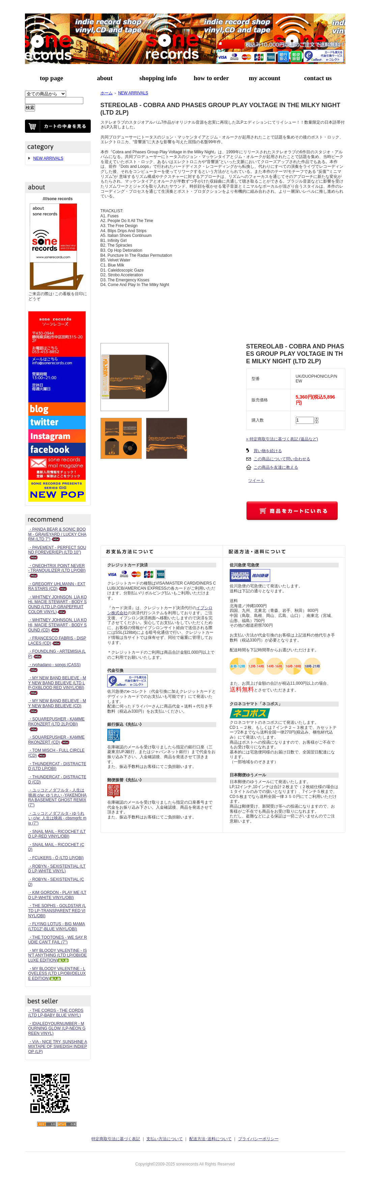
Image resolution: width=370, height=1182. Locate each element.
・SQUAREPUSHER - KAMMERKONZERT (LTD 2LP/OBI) (56, 724)
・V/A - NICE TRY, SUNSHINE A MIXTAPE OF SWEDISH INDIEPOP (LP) (57, 1046)
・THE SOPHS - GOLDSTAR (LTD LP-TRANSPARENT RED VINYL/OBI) (57, 910)
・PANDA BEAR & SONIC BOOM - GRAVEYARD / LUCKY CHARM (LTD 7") (57, 534)
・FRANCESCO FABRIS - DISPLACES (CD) (57, 641)
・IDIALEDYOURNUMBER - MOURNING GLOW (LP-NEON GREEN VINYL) (57, 1028)
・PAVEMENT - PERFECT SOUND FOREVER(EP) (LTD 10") (57, 552)
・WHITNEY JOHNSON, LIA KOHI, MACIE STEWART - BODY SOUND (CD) (57, 625)
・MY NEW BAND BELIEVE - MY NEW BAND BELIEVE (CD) (57, 705)
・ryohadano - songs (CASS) (54, 667)
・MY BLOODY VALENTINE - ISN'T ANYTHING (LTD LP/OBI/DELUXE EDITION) (57, 955)
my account (264, 78)
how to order (211, 78)
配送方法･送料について (210, 1139)
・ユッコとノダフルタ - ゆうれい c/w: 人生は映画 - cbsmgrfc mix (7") (57, 818)
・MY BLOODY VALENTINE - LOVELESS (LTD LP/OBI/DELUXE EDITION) (57, 973)
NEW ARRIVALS (48, 158)
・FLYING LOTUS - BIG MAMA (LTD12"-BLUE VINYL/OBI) (56, 926)
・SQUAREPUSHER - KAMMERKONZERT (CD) (56, 740)
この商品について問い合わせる (282, 459)
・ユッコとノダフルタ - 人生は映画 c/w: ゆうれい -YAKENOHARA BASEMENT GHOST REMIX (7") (57, 797)
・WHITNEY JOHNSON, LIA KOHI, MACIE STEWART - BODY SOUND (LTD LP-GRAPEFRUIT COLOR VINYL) (57, 604)
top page (51, 78)
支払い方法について (164, 1139)
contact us (318, 78)
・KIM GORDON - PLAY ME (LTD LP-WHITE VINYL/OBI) (57, 895)
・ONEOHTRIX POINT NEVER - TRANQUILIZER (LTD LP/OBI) (57, 570)
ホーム (107, 93)
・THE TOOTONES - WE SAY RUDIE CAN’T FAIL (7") (57, 940)
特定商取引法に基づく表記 (115, 1139)
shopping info (157, 78)
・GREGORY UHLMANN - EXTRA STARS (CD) (57, 586)
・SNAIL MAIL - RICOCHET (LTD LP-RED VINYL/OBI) (57, 834)
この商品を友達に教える (276, 467)
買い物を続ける (268, 450)
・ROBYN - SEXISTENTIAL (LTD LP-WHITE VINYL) (57, 869)
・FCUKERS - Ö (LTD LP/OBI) (56, 858)
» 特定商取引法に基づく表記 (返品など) (282, 439)
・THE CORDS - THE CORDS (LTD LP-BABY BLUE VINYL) (56, 1013)
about (104, 78)
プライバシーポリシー (258, 1139)
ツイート (256, 480)
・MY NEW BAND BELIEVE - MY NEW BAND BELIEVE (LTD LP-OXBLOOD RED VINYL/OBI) (57, 685)
